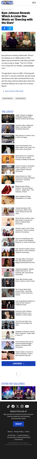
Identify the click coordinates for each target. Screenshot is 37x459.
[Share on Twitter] (10, 28)
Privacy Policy (18, 432)
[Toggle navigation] (33, 2)
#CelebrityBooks (8, 98)
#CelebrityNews (20, 98)
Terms (27, 432)
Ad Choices (11, 435)
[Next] (33, 392)
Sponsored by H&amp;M (14, 91)
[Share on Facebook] (4, 28)
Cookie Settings (22, 435)
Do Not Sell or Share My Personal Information (18, 438)
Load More (18, 363)
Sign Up (18, 424)
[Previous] (3, 392)
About (10, 432)
